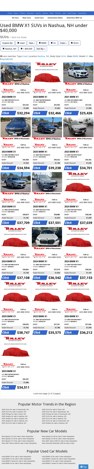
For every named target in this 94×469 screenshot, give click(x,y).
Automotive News (55, 18)
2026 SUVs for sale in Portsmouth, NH (15, 409)
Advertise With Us (74, 18)
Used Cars (39, 18)
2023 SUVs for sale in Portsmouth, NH (55, 421)
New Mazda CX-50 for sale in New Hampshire (58, 436)
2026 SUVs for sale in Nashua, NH (14, 412)
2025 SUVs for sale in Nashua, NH (54, 416)
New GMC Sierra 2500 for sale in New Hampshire (19, 443)
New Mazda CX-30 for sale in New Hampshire (18, 439)
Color (63, 43)
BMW (42, 43)
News (16, 13)
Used (21, 43)
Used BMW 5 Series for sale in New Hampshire (18, 461)
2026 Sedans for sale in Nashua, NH (14, 416)
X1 (53, 43)
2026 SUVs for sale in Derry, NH (53, 409)
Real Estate (72, 13)
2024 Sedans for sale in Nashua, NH (14, 421)
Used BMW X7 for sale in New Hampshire (56, 461)
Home (10, 13)
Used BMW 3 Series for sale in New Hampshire (58, 459)
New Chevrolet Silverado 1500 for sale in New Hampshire (58, 443)
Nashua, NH (9, 49)
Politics (23, 13)
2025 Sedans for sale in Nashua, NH (14, 418)
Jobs (64, 13)
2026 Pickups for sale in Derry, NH (14, 414)
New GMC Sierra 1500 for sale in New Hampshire (59, 441)
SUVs (75, 43)
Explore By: (7, 43)
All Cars (15, 18)
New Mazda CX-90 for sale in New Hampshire (58, 439)
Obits (52, 13)
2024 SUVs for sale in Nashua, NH (54, 418)
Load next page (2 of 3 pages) (47, 393)
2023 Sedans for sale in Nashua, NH (55, 423)
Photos (58, 13)
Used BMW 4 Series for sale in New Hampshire (58, 463)
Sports (38, 13)
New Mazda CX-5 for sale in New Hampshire (17, 436)
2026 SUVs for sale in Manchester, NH (55, 412)
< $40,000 (26, 49)
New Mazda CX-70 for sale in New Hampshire (18, 441)
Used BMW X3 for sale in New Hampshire (16, 456)
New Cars (27, 18)
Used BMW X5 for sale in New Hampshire (56, 456)
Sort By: (41, 49)
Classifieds (82, 13)
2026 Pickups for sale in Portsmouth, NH (56, 414)
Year (31, 43)
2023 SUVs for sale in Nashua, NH (14, 423)
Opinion (45, 13)
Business (30, 13)
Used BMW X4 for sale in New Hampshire (16, 463)
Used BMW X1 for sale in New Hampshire (16, 459)
